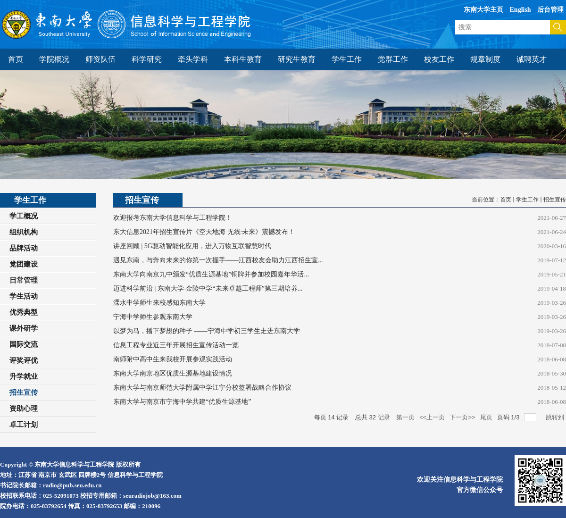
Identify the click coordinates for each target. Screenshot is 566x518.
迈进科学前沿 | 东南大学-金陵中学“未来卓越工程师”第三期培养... (207, 288)
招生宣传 (554, 199)
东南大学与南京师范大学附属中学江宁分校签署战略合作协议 (202, 387)
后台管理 (550, 9)
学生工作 (527, 199)
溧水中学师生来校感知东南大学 (159, 302)
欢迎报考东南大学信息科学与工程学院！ (172, 217)
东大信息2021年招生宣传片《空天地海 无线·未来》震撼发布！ (204, 231)
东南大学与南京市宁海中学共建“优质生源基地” (182, 401)
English (520, 9)
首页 (505, 199)
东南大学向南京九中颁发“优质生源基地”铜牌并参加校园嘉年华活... (211, 274)
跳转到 (556, 417)
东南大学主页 (483, 9)
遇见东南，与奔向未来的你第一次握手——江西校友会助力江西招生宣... (218, 260)
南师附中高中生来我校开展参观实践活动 (172, 359)
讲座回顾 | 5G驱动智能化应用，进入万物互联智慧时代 (192, 246)
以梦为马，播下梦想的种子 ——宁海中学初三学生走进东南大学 (206, 330)
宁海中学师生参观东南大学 (152, 316)
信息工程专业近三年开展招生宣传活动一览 (176, 345)
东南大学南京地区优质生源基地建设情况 (172, 373)
